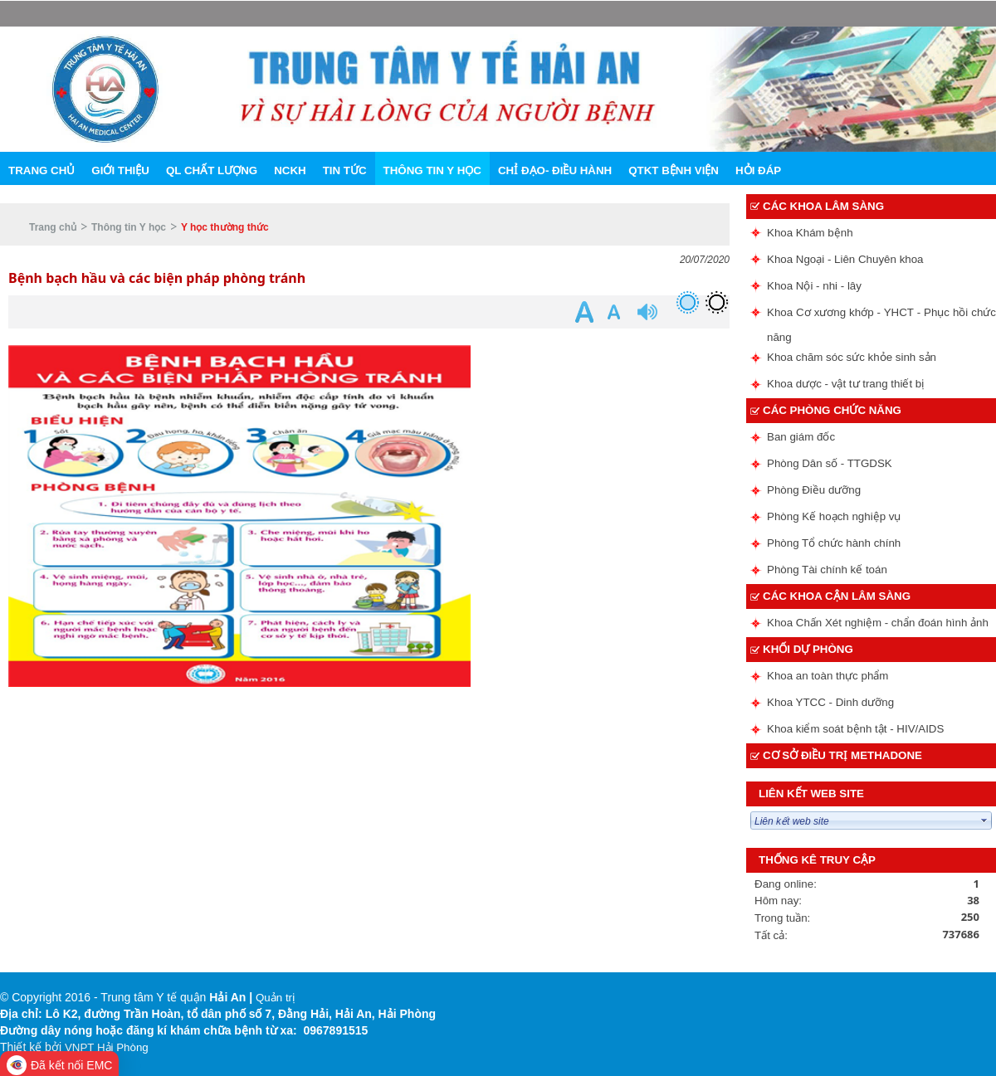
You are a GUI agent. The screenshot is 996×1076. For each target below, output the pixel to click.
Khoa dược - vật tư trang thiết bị (845, 383)
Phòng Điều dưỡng (814, 490)
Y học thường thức (225, 227)
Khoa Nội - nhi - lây (814, 286)
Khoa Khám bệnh (810, 232)
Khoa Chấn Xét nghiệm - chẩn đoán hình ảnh (878, 622)
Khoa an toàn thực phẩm (827, 675)
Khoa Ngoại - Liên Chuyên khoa (845, 259)
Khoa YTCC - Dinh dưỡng (830, 702)
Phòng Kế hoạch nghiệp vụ (834, 516)
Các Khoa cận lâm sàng (837, 596)
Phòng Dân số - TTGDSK (829, 463)
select (984, 820)
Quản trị (275, 997)
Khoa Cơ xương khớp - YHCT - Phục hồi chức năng (881, 315)
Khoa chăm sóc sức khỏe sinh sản (851, 357)
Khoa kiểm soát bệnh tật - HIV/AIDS (855, 729)
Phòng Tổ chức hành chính (834, 543)
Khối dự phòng (808, 649)
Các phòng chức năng (832, 410)
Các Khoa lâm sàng (823, 206)
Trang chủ (52, 227)
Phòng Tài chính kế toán (827, 569)
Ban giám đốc (801, 437)
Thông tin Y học (128, 227)
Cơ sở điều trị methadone (842, 755)
